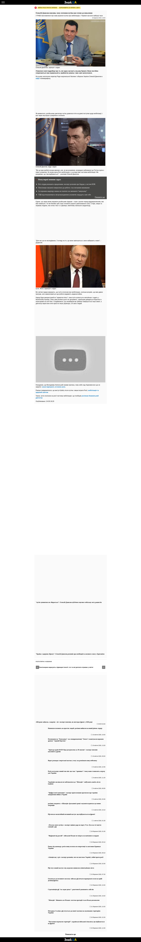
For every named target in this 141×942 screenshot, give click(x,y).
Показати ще (100, 197)
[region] (70, 95)
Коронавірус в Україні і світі (69, 7)
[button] (37, 667)
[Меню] (3, 2)
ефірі (38, 78)
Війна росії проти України (47, 7)
